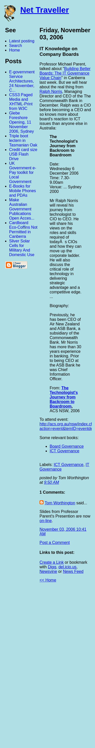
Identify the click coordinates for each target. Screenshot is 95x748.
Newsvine (48, 571)
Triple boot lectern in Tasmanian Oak (23, 140)
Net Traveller (44, 9)
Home (14, 50)
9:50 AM (51, 482)
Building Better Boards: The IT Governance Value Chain (65, 73)
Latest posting (21, 41)
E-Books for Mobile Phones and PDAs (22, 190)
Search (15, 45)
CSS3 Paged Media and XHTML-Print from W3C (21, 102)
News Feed (73, 571)
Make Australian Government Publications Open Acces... (21, 209)
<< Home (48, 580)
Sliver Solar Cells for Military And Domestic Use (21, 248)
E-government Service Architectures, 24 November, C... (22, 81)
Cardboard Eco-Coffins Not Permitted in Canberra (23, 230)
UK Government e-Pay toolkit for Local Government (22, 172)
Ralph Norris (51, 91)
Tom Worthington (60, 503)
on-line (46, 521)
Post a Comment (55, 542)
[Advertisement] (39, 667)
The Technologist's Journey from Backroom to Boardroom (64, 397)
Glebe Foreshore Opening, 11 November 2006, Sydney (21, 122)
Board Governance (67, 446)
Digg (52, 567)
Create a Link (52, 562)
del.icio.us (68, 567)
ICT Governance (64, 451)
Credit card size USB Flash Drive (23, 154)
